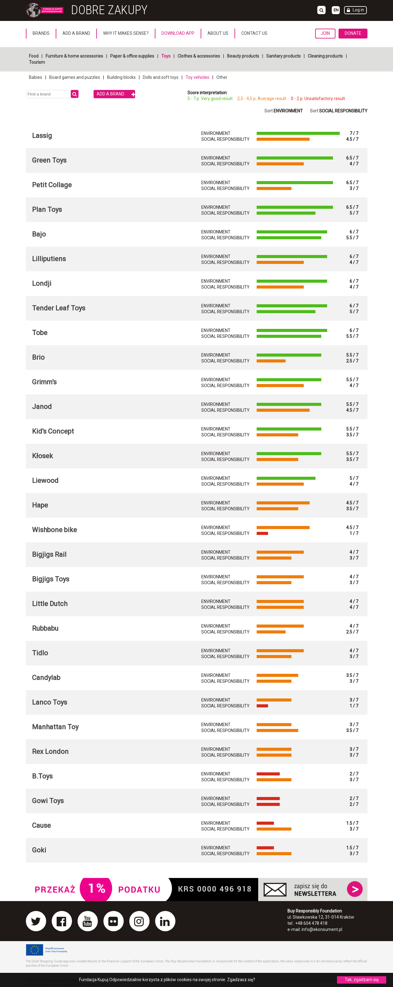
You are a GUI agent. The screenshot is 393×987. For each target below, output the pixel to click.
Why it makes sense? (126, 33)
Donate (353, 33)
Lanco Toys (49, 702)
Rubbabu (45, 628)
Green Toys (49, 160)
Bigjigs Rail (49, 554)
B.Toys (42, 776)
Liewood (45, 480)
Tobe (39, 333)
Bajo (39, 234)
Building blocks (121, 77)
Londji (41, 283)
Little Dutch (49, 604)
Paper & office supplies (132, 56)
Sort (283, 110)
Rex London (50, 751)
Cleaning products (325, 56)
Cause (41, 825)
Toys (165, 56)
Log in (358, 9)
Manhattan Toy (55, 727)
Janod (42, 407)
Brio (38, 357)
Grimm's (44, 382)
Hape (40, 505)
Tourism (37, 62)
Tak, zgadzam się (362, 979)
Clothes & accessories (199, 56)
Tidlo (40, 653)
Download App (178, 33)
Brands (41, 33)
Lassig (42, 136)
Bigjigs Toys (50, 579)
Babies (35, 77)
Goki (39, 850)
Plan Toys (47, 209)
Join (325, 33)
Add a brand (76, 33)
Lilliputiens (49, 259)
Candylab (46, 678)
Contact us (254, 33)
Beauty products (243, 56)
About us (217, 33)
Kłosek (42, 456)
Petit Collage (52, 185)
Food (33, 56)
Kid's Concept (53, 431)
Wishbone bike (54, 530)
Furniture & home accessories (74, 56)
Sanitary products (283, 56)
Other (221, 77)
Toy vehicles (197, 77)
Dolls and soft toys (160, 77)
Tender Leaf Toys (58, 308)
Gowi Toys (48, 801)
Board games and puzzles (74, 77)
